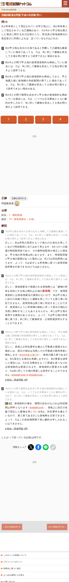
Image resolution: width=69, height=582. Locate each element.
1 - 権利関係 (15, 215)
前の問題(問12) (13, 527)
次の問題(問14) (56, 527)
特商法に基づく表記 (12, 568)
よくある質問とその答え (14, 575)
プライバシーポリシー (13, 562)
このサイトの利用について (14, 555)
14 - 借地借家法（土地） (22, 219)
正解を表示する (19, 198)
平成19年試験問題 (9, 10)
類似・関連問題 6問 (17, 428)
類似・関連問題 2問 (17, 380)
